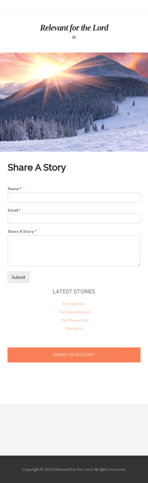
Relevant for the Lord (74, 27)
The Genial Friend (74, 311)
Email (14, 209)
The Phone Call (74, 320)
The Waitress (74, 303)
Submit (19, 277)
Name (15, 188)
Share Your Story (74, 354)
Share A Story (22, 231)
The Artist (74, 328)
